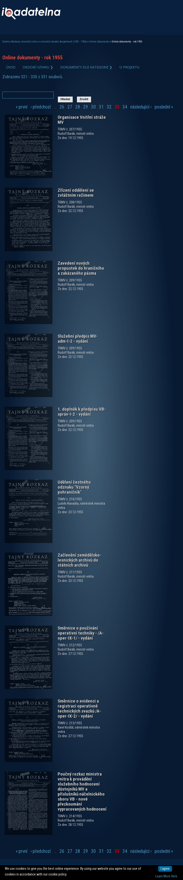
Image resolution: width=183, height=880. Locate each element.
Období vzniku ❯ (38, 67)
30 (93, 107)
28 (77, 107)
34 (124, 107)
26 (62, 107)
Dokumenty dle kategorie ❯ (86, 67)
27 (69, 107)
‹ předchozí (40, 107)
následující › (141, 107)
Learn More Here (166, 876)
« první (21, 107)
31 (101, 107)
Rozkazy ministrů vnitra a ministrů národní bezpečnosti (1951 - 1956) (49, 41)
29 (85, 107)
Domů (5, 41)
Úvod (10, 67)
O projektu (129, 67)
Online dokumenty (99, 41)
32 (109, 107)
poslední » (164, 107)
